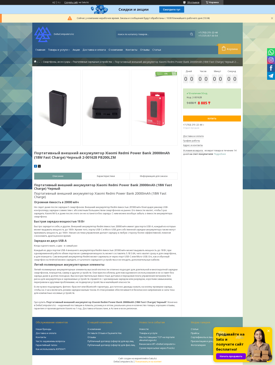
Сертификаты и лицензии (205, 337)
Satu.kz (153, 358)
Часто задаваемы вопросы (50, 341)
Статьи (156, 49)
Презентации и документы (206, 341)
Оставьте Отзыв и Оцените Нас (105, 333)
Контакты (131, 49)
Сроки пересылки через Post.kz (157, 348)
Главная (40, 49)
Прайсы (195, 333)
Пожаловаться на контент (148, 361)
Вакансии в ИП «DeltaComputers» (157, 344)
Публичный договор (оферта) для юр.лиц (111, 341)
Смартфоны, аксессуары (56, 61)
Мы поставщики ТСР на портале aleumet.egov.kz (157, 339)
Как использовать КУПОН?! (50, 349)
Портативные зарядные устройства (92, 61)
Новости (144, 329)
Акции (76, 49)
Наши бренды (43, 329)
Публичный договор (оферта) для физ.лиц (111, 345)
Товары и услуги (58, 49)
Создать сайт (71, 2)
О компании (116, 49)
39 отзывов (193, 2)
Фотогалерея (198, 345)
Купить (212, 118)
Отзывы (145, 49)
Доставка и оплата (94, 49)
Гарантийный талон (46, 345)
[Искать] (191, 34)
